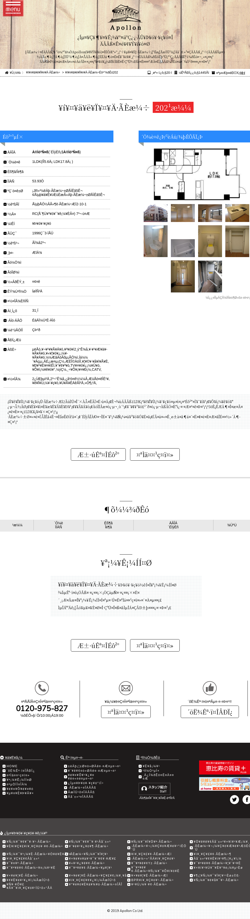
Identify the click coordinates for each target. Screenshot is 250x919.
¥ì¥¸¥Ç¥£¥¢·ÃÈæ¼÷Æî (151, 854)
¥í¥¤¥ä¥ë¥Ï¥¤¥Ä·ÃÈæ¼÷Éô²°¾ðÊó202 (91, 72)
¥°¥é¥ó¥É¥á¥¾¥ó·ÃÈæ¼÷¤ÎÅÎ (95, 884)
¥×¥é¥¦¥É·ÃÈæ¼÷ (22, 875)
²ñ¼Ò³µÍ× (151, 771)
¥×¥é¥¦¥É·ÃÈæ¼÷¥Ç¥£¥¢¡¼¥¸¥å (98, 875)
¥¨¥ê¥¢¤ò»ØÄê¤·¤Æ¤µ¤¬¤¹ (92, 771)
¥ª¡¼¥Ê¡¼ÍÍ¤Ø (19, 780)
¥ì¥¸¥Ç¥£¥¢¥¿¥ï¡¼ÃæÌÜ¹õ (92, 880)
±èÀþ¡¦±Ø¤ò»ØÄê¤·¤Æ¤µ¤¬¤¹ (94, 766)
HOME (12, 766)
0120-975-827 (42, 708)
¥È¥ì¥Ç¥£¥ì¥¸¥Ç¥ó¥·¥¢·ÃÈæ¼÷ (35, 846)
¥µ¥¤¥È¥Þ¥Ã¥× (20, 793)
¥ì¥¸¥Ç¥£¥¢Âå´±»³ (23, 858)
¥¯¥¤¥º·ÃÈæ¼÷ (20, 863)
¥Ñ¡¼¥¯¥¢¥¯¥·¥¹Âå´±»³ (90, 841)
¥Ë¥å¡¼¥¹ (151, 766)
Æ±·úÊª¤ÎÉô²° (98, 454)
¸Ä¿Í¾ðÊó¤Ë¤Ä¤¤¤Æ (158, 776)
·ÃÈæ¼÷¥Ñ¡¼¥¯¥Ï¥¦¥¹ (88, 854)
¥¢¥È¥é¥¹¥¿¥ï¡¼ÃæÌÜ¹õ (28, 880)
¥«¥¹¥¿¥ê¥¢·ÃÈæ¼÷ (87, 863)
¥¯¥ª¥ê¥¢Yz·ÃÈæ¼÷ (149, 863)
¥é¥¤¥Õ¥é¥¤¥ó (20, 789)
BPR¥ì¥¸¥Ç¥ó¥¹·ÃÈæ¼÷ (152, 880)
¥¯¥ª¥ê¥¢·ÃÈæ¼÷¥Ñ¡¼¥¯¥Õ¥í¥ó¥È (155, 869)
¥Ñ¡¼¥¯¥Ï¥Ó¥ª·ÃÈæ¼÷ (151, 841)
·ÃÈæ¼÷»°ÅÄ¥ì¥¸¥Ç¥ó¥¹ (153, 858)
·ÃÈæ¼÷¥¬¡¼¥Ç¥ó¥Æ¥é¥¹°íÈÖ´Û (158, 847)
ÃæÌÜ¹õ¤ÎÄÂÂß (81, 792)
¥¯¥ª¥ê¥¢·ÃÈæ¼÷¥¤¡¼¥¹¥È (31, 868)
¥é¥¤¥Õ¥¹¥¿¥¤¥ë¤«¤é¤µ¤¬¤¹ (81, 776)
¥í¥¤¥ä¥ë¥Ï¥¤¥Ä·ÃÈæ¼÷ (43, 72)
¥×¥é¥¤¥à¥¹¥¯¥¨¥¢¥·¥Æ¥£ (92, 858)
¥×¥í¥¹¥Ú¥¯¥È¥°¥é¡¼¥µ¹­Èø (218, 868)
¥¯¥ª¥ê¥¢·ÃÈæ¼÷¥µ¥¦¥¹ (90, 868)
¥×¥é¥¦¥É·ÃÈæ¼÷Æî (149, 875)
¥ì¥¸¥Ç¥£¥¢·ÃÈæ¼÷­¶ (213, 854)
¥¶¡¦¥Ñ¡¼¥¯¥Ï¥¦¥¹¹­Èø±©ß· (217, 875)
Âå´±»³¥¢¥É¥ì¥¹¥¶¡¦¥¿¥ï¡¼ (218, 858)
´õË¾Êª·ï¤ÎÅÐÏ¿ (209, 711)
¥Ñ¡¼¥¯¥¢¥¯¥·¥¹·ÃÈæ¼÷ (29, 841)
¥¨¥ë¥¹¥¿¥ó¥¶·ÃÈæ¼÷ (89, 846)
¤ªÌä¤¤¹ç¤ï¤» (126, 711)
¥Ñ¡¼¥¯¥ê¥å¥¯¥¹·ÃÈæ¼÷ (216, 880)
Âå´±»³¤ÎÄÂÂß (80, 797)
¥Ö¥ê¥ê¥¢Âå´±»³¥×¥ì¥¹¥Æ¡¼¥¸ (222, 841)
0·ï (243, 73)
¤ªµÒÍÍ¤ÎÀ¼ (17, 784)
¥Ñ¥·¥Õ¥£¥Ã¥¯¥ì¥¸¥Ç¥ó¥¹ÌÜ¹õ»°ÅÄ (29, 886)
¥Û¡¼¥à (15, 72)
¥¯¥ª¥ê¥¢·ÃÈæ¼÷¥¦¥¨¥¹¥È (217, 863)
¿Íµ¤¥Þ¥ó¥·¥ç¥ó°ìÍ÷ (86, 783)
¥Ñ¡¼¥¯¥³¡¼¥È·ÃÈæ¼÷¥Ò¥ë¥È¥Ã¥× (39, 854)
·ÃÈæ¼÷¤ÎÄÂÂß (82, 787)
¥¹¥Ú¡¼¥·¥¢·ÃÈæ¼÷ (149, 884)
